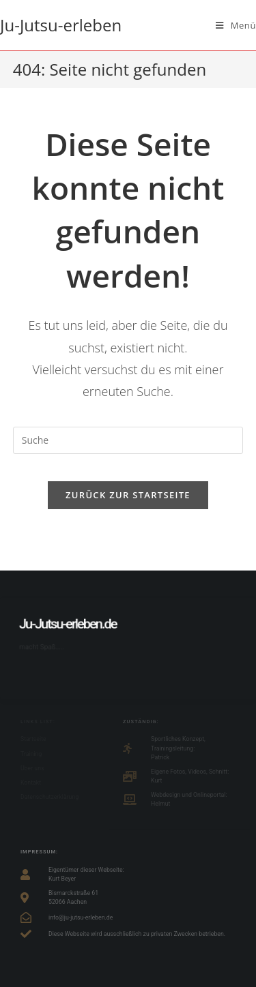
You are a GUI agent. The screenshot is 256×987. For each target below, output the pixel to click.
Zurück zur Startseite (128, 495)
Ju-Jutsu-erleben (61, 25)
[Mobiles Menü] (236, 25)
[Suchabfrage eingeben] (128, 440)
